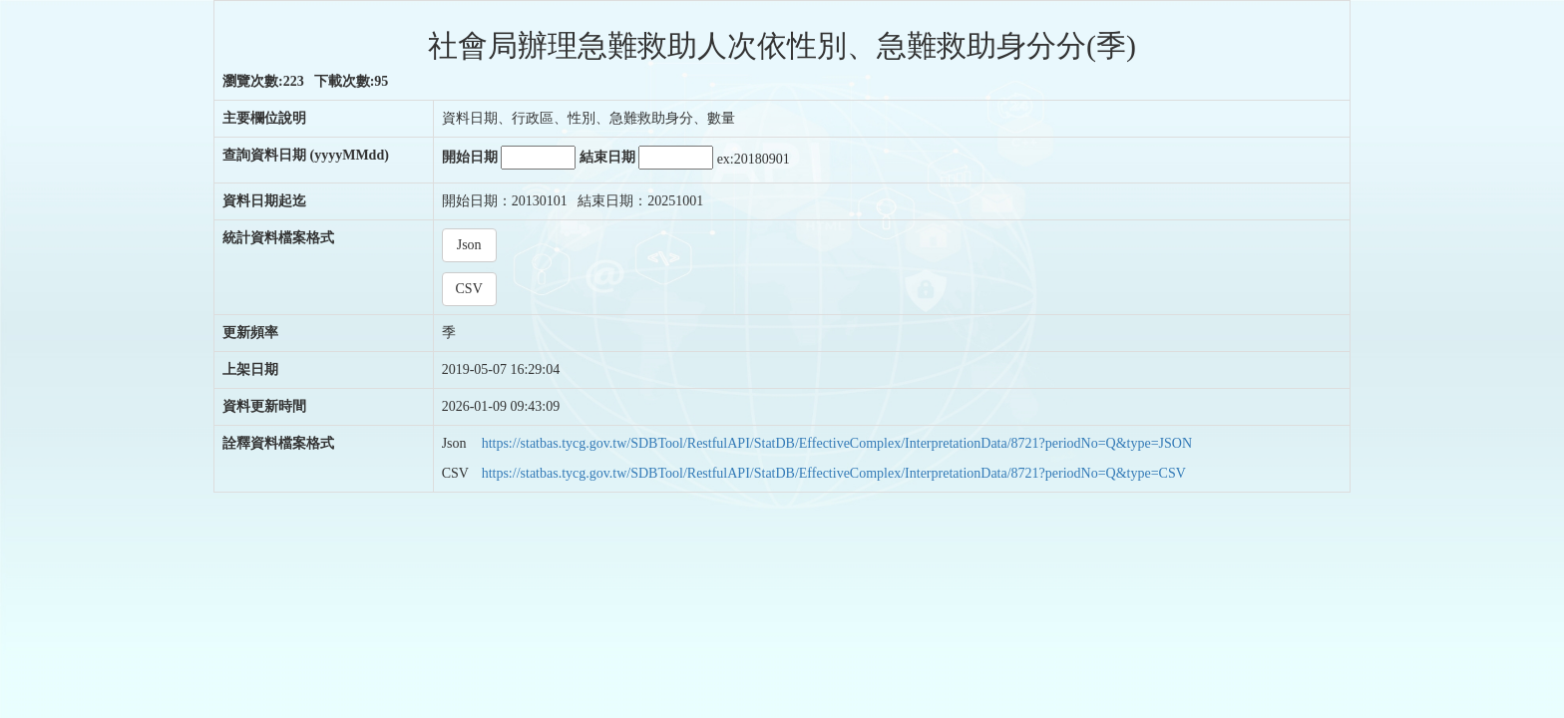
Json (469, 244)
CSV (469, 288)
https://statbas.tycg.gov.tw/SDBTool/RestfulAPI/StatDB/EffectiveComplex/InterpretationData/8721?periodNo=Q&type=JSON (837, 443)
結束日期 (647, 158)
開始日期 (509, 158)
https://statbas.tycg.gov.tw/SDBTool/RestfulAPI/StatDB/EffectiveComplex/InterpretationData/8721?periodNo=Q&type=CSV (834, 473)
